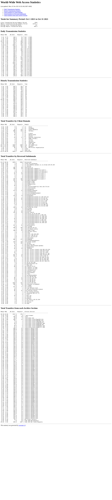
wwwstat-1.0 (22, 498)
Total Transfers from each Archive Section (15, 15)
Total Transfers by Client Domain (13, 12)
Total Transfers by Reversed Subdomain (15, 14)
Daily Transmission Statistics (12, 9)
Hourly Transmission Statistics (12, 11)
